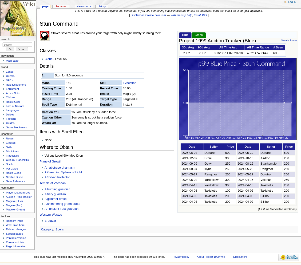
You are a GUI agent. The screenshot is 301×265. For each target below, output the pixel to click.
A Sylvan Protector (57, 177)
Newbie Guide (14, 177)
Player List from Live (18, 192)
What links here (15, 225)
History (102, 6)
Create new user (155, 15)
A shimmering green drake (62, 204)
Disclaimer (137, 15)
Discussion (61, 6)
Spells (59, 229)
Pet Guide (12, 168)
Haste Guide (13, 172)
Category (47, 229)
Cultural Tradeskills (17, 159)
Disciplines (12, 151)
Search (5, 39)
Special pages (14, 233)
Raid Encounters (16, 84)
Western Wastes (51, 214)
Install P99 (200, 15)
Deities (10, 114)
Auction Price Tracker (19, 196)
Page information (16, 246)
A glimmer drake (55, 199)
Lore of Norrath (15, 106)
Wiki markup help (181, 15)
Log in (292, 1)
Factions (11, 118)
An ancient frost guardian (61, 208)
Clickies (10, 97)
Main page (12, 60)
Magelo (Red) (14, 205)
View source (84, 6)
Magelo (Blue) (14, 201)
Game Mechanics (16, 127)
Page (45, 6)
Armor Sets (12, 93)
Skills (9, 147)
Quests (10, 76)
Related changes (16, 229)
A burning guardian (57, 189)
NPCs (9, 80)
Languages (12, 110)
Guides (10, 123)
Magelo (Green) (15, 209)
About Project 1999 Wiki (211, 256)
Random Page (14, 220)
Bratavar (50, 220)
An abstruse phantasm (59, 167)
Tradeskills (12, 155)
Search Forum (289, 40)
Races (9, 138)
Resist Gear (13, 101)
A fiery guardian (55, 194)
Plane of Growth (51, 161)
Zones (9, 71)
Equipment (12, 88)
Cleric (48, 59)
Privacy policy (181, 256)
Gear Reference (15, 181)
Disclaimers (240, 256)
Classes (11, 142)
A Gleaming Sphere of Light (63, 172)
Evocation (129, 83)
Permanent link (15, 242)
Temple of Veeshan (53, 183)
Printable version (16, 238)
